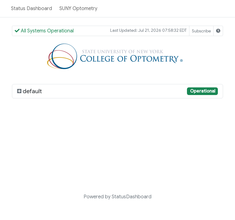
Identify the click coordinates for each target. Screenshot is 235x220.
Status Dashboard (31, 9)
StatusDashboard (131, 197)
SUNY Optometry (78, 9)
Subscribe (201, 31)
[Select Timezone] (218, 31)
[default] (19, 91)
